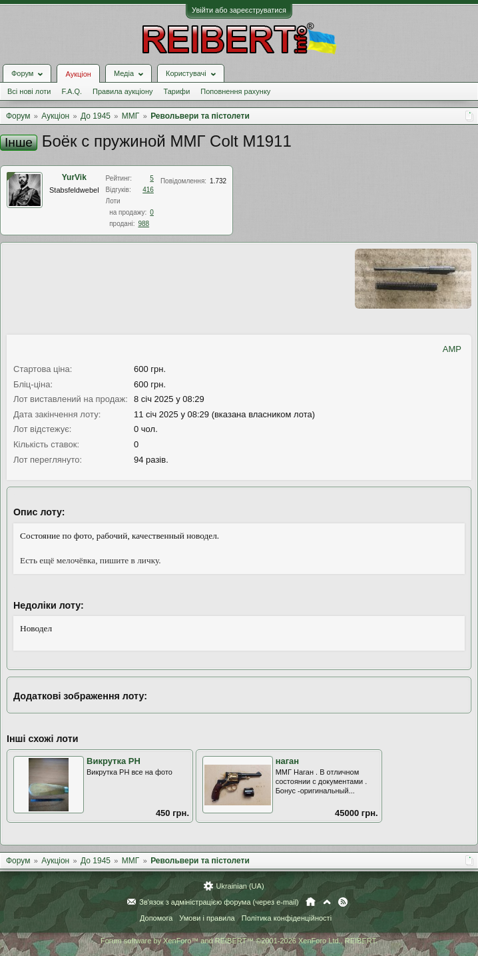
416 (148, 189)
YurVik (74, 177)
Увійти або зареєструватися (239, 10)
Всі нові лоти (29, 91)
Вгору (327, 902)
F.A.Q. (71, 91)
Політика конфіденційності (287, 918)
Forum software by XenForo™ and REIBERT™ (239, 941)
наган (288, 761)
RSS (343, 902)
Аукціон (78, 74)
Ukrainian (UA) (240, 886)
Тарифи (177, 91)
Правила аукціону (122, 91)
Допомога (156, 918)
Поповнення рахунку (235, 91)
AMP (452, 349)
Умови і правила (206, 918)
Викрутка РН (113, 761)
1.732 (218, 181)
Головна (311, 902)
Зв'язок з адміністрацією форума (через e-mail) (219, 902)
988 (143, 223)
